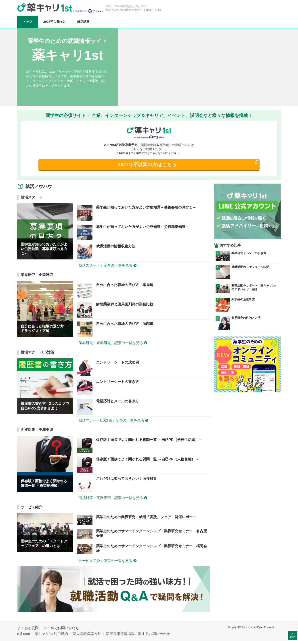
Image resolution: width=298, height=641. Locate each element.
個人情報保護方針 (87, 634)
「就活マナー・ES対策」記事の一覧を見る (111, 420)
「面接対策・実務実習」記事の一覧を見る (111, 498)
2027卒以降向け (54, 21)
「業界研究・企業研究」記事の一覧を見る (111, 343)
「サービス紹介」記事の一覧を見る (105, 561)
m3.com (23, 634)
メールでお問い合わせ (61, 628)
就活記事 (83, 21)
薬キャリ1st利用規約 (51, 634)
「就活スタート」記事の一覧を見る (105, 265)
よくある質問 (28, 628)
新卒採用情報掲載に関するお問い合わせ (138, 634)
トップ (27, 21)
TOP (292, 635)
